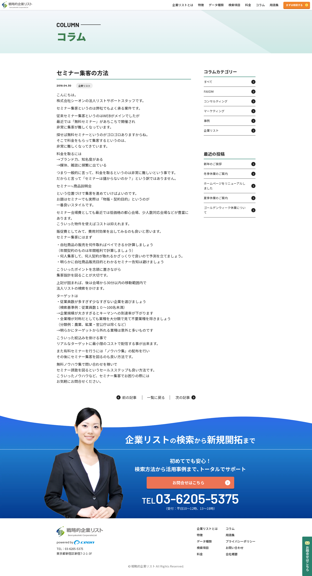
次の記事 (186, 397)
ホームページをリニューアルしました (224, 185)
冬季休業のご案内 (216, 174)
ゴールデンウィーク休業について (225, 210)
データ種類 (216, 5)
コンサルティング (215, 101)
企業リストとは (182, 5)
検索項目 (234, 5)
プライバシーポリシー (240, 541)
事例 (207, 121)
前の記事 (126, 397)
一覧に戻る (156, 397)
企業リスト (84, 85)
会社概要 (232, 554)
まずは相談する (294, 5)
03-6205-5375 (197, 498)
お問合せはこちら (188, 482)
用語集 (274, 5)
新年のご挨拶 (213, 164)
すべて (208, 82)
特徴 (201, 5)
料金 (248, 5)
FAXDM (209, 91)
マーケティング (214, 111)
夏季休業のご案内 (216, 198)
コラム (260, 5)
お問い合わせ (235, 548)
